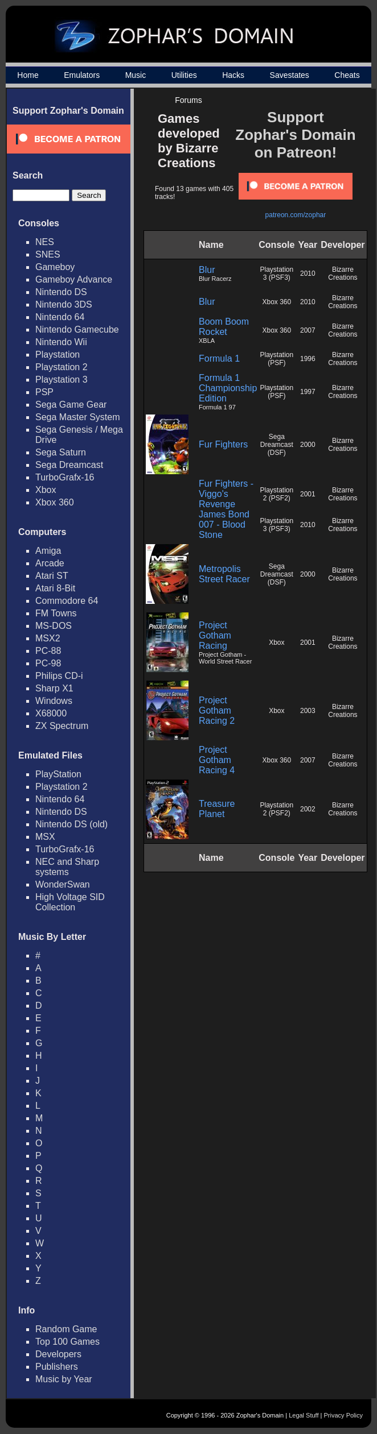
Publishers (56, 1366)
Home (27, 75)
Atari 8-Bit (55, 588)
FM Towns (56, 613)
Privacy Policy (343, 1415)
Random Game (66, 1329)
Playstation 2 (61, 367)
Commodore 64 (66, 601)
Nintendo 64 (59, 317)
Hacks (233, 75)
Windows (53, 701)
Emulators (82, 75)
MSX (45, 837)
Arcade (49, 563)
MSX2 (47, 638)
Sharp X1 (54, 688)
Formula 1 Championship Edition (228, 388)
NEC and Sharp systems (67, 867)
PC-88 (48, 651)
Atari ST (51, 576)
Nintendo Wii (61, 342)
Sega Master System (77, 417)
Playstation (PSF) (276, 359)
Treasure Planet (217, 809)
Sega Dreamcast (69, 465)
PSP (44, 392)
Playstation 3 (61, 379)
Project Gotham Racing (215, 635)
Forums (188, 100)
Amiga (48, 551)
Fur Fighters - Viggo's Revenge (226, 494)
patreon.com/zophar (295, 215)
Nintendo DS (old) (71, 824)
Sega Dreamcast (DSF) (276, 445)
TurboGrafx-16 (64, 477)
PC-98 (48, 663)
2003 (307, 711)
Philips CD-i (59, 676)
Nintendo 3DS (63, 304)
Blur (207, 270)
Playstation (57, 354)
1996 (307, 359)
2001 (307, 494)
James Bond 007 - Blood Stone (224, 524)
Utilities (184, 75)
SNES (47, 254)
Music (135, 75)
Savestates (289, 75)
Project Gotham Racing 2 (217, 710)
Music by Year (63, 1379)
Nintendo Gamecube (77, 329)
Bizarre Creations (342, 273)
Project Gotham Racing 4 (217, 760)
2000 (307, 445)
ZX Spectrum (61, 726)
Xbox (45, 490)
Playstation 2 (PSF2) (276, 494)
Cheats (346, 75)
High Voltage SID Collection (70, 902)
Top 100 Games (67, 1341)
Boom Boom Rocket (224, 327)
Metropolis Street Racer (224, 574)
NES (44, 242)
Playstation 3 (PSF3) (276, 273)
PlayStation (58, 774)
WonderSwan (62, 884)
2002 (307, 809)
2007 (307, 330)
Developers (58, 1354)
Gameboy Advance (73, 279)
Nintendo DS (61, 292)
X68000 (51, 713)
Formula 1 (219, 358)
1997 (307, 392)
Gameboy (55, 267)
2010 (307, 273)
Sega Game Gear (70, 404)
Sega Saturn (60, 452)
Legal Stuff (303, 1415)
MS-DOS (53, 626)
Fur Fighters (223, 444)
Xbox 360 (54, 502)
